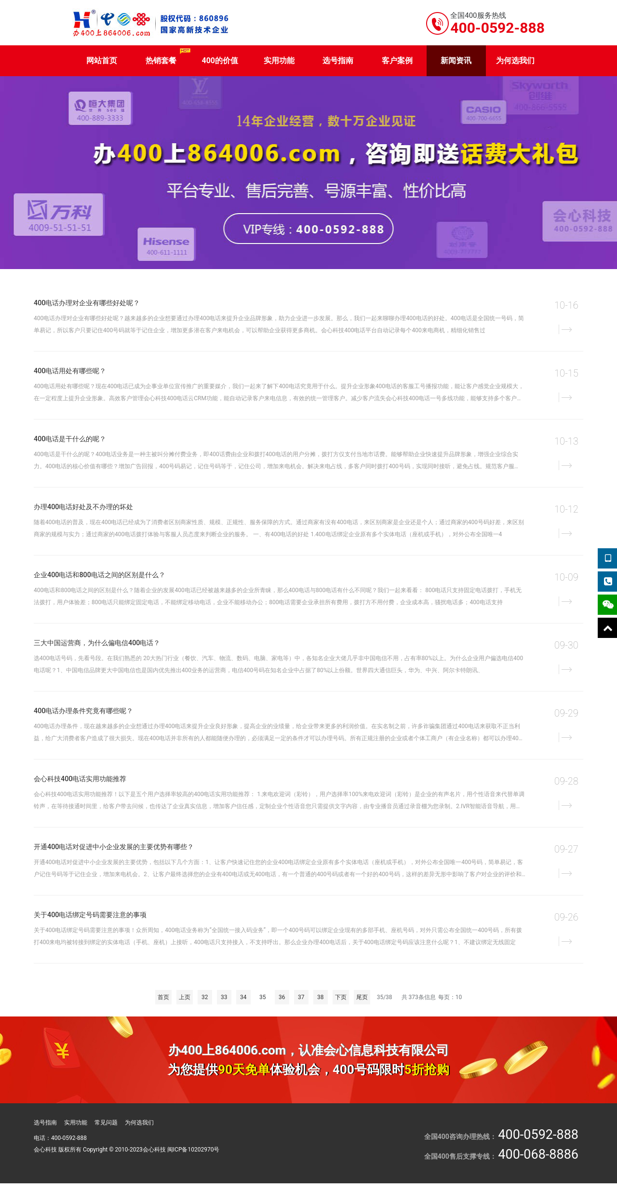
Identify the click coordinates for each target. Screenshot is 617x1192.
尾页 (362, 997)
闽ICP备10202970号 (193, 1149)
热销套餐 (161, 60)
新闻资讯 (456, 60)
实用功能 (279, 60)
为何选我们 (515, 60)
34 (243, 997)
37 (301, 997)
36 (282, 997)
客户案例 (397, 60)
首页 (163, 997)
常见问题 (106, 1122)
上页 (184, 997)
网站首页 (101, 60)
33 (224, 997)
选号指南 (337, 60)
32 (204, 997)
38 (320, 997)
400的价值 (219, 60)
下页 (341, 997)
